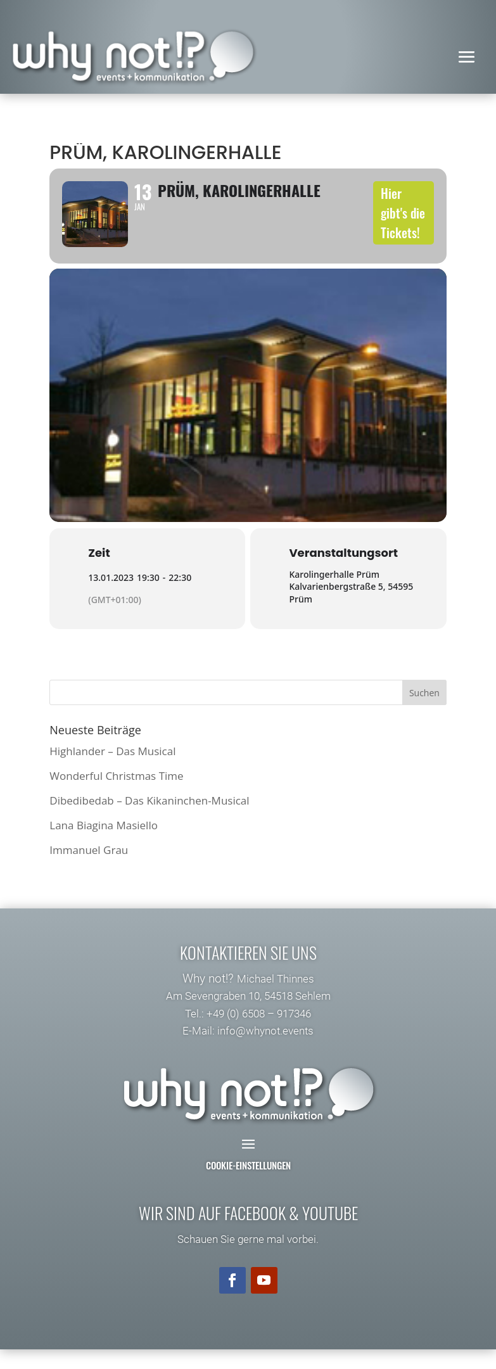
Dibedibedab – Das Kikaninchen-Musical (149, 820)
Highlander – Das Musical (112, 770)
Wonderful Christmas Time (116, 795)
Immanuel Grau (88, 869)
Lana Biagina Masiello (103, 844)
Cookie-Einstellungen (248, 1185)
